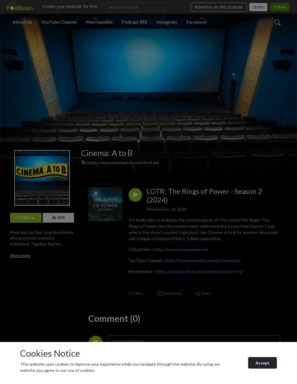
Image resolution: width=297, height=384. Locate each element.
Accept (262, 362)
